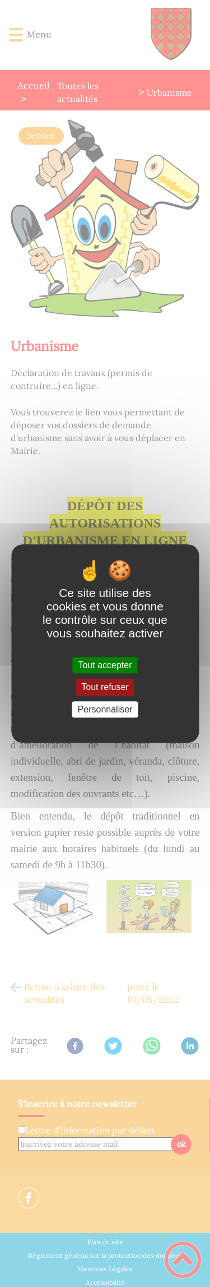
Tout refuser (104, 687)
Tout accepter (105, 665)
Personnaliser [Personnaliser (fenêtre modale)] (105, 709)
